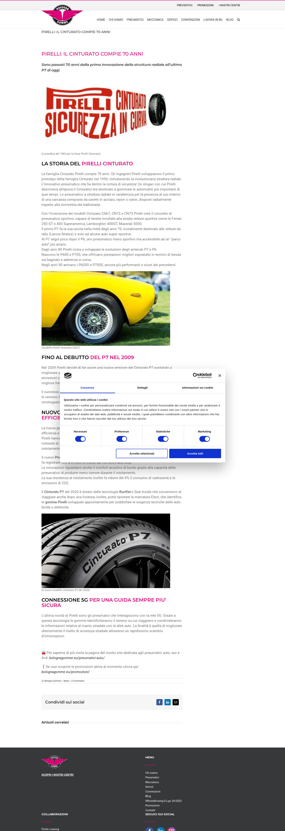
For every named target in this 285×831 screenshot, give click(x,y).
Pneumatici (152, 777)
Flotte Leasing (50, 829)
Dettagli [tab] (142, 387)
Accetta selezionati (142, 453)
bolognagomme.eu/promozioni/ (66, 672)
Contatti (150, 810)
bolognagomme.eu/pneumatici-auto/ (76, 658)
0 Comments (77, 681)
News (66, 681)
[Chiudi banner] (219, 375)
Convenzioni (152, 791)
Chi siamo (151, 772)
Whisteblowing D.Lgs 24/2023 (163, 801)
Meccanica (152, 782)
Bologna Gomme (52, 681)
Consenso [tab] (87, 387)
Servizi (149, 786)
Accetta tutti (195, 453)
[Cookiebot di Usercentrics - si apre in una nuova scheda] (196, 375)
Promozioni (152, 805)
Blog (148, 796)
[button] (238, 19)
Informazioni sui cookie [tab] (197, 387)
